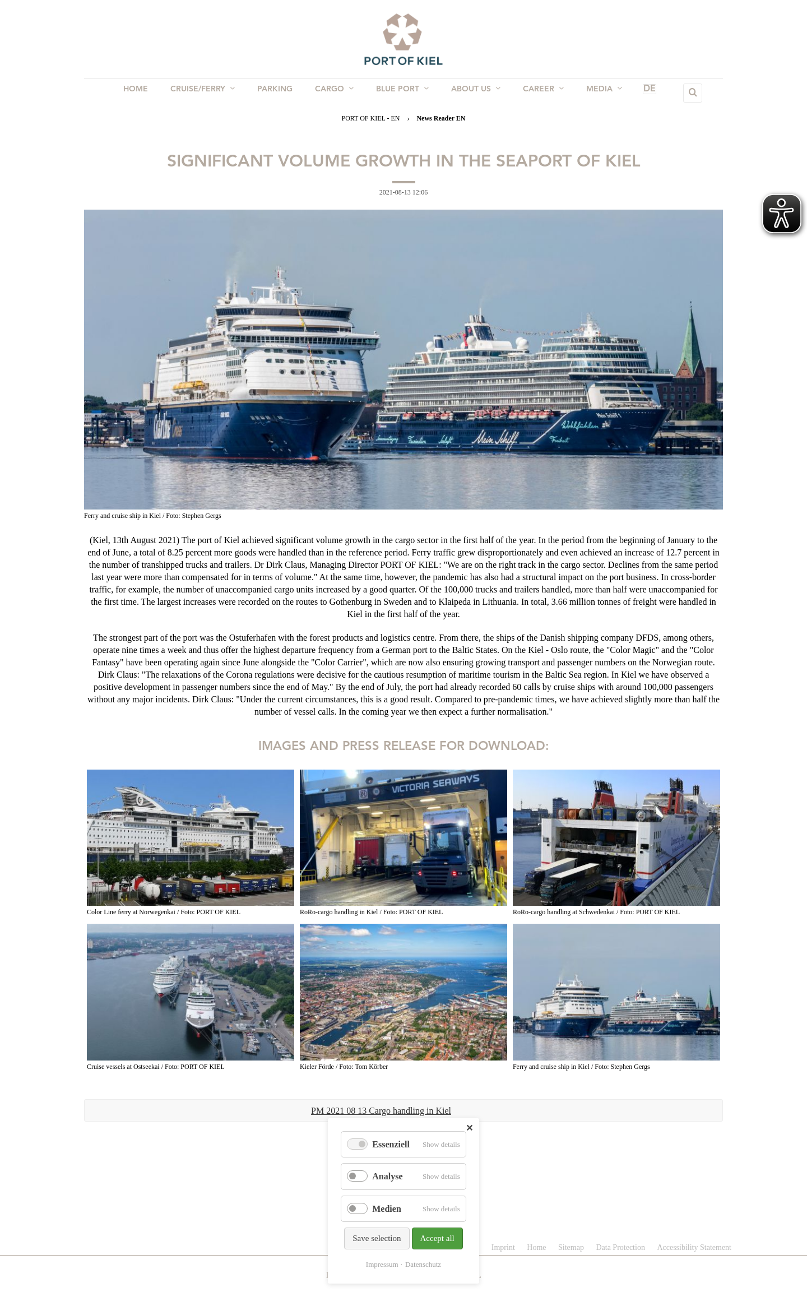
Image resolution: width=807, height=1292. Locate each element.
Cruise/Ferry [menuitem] (208, 92)
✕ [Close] (469, 1128)
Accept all (437, 1238)
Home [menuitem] (143, 93)
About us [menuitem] (472, 92)
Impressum (382, 1264)
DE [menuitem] (633, 93)
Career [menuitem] (537, 92)
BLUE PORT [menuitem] (401, 92)
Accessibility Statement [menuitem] (694, 1247)
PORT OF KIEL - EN (370, 118)
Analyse (387, 1176)
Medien (386, 1209)
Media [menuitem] (596, 92)
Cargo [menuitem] (335, 92)
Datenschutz (423, 1264)
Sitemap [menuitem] (571, 1247)
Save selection (377, 1238)
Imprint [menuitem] (503, 1247)
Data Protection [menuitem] (620, 1247)
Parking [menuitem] (278, 93)
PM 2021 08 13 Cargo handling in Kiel (381, 1110)
